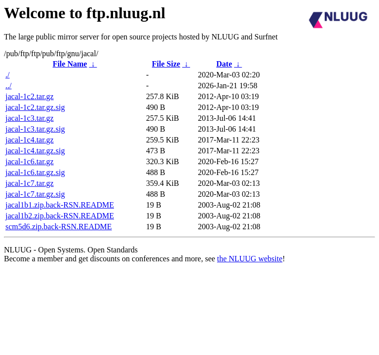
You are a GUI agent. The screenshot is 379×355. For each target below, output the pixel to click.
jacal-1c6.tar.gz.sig (35, 172)
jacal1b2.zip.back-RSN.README (59, 216)
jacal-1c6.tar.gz (29, 161)
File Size (166, 64)
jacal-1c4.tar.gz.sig (35, 150)
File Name (70, 64)
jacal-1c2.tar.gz (29, 96)
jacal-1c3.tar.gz (29, 118)
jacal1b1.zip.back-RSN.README (59, 205)
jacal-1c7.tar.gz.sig (35, 194)
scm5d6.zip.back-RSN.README (58, 226)
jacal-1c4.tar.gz (29, 140)
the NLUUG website (249, 258)
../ (8, 85)
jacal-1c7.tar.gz (29, 183)
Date (224, 64)
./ (7, 75)
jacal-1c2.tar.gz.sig (35, 107)
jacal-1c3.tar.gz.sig (35, 129)
